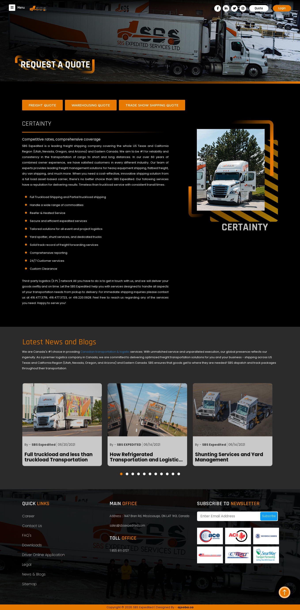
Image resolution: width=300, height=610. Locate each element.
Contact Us (32, 525)
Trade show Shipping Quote (151, 105)
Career (28, 516)
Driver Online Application (43, 554)
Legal (26, 564)
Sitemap (29, 584)
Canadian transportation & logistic (105, 352)
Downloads (32, 545)
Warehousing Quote (91, 105)
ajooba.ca (186, 607)
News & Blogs (34, 574)
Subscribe (269, 516)
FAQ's (26, 535)
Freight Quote (42, 105)
